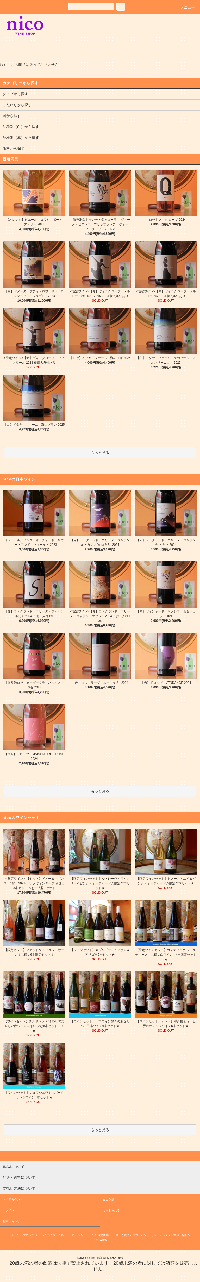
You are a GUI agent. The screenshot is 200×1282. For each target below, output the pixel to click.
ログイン (8, 1210)
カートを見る (111, 1210)
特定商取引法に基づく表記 (113, 1235)
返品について (86, 1235)
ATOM (103, 1240)
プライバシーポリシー (146, 1235)
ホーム (15, 1235)
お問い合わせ (11, 1221)
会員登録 (108, 1199)
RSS (95, 1240)
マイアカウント (13, 1199)
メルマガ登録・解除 (175, 1235)
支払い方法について (35, 1235)
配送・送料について (62, 1235)
